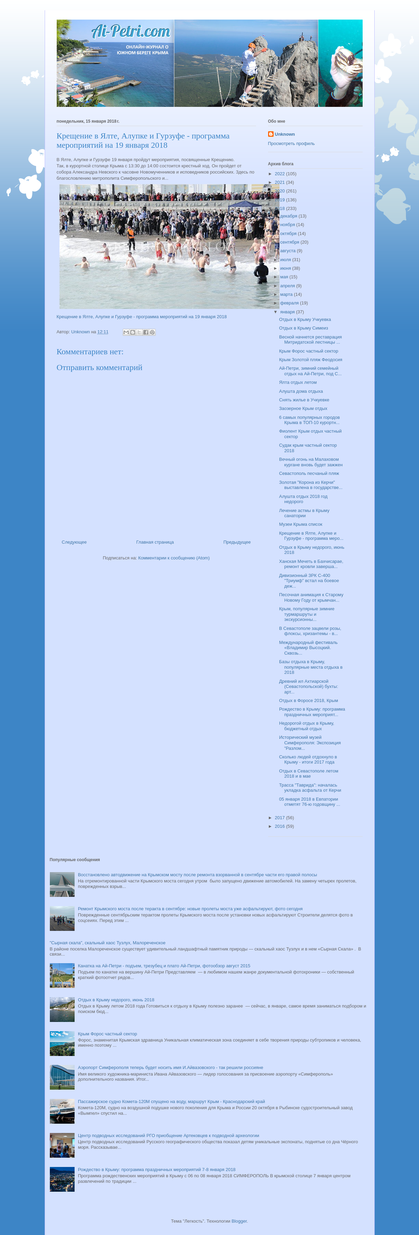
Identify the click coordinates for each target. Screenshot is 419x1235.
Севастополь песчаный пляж (309, 473)
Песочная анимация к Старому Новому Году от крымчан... (311, 597)
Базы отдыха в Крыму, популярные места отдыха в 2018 (311, 667)
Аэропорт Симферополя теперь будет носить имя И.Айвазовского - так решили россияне (170, 1067)
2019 (280, 199)
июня (286, 268)
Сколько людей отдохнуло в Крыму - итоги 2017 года (308, 759)
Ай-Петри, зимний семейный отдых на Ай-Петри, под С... (310, 371)
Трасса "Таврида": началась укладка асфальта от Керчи (310, 787)
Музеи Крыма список (300, 524)
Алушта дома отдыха (301, 391)
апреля (288, 285)
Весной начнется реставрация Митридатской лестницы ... (310, 339)
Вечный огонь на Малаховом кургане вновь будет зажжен (311, 462)
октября (289, 233)
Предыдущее (237, 542)
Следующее (74, 542)
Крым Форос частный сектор (308, 351)
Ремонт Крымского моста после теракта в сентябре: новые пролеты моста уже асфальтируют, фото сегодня (190, 908)
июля (286, 259)
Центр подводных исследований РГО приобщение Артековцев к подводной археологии (168, 1135)
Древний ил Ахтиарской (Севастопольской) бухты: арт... (308, 686)
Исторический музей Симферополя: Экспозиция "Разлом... (310, 742)
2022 (280, 173)
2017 (280, 817)
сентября (290, 242)
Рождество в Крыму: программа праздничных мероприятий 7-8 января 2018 (157, 1169)
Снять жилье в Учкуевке (304, 399)
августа (288, 250)
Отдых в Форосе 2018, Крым (308, 700)
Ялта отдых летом (298, 382)
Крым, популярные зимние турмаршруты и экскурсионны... (306, 614)
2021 (280, 182)
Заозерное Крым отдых (303, 408)
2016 (280, 826)
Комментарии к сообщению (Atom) (174, 557)
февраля (290, 302)
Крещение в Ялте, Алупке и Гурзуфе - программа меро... (311, 536)
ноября (288, 224)
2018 (280, 208)
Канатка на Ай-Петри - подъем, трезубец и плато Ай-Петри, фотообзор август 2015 (164, 965)
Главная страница (155, 542)
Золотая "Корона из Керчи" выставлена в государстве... (310, 485)
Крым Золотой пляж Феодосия (310, 359)
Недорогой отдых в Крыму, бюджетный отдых (306, 726)
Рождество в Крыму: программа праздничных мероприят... (312, 711)
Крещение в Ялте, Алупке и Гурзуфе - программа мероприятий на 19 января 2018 (142, 316)
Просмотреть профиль (291, 143)
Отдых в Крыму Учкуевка (305, 319)
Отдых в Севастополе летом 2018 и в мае (308, 773)
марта (287, 294)
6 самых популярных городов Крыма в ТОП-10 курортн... (309, 420)
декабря (289, 216)
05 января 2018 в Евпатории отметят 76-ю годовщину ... (309, 802)
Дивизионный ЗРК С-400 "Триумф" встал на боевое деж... (309, 581)
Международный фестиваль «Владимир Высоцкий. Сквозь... (308, 648)
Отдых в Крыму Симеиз (303, 328)
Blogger (239, 1221)
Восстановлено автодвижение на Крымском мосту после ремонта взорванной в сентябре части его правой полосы (197, 874)
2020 (280, 190)
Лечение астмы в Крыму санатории (304, 513)
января (288, 311)
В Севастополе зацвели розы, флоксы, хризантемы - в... (310, 631)
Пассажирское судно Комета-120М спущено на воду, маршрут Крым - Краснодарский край (171, 1101)
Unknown (285, 134)
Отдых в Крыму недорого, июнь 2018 (116, 999)
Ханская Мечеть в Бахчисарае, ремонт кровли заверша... (311, 564)
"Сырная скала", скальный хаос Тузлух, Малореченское (108, 942)
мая (284, 276)
